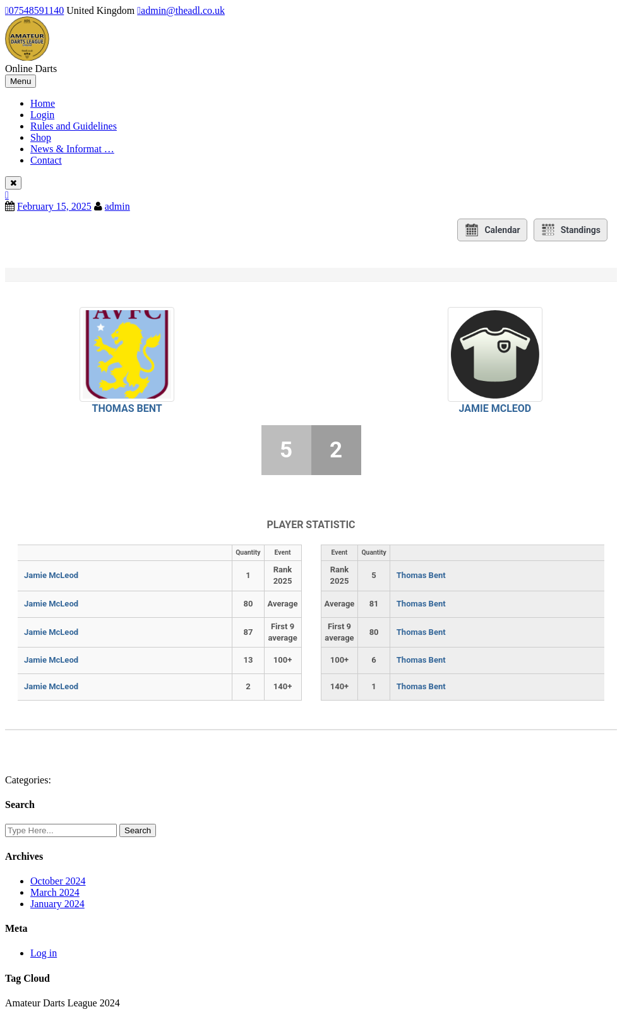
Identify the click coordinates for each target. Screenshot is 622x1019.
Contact (46, 160)
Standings (571, 230)
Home (42, 103)
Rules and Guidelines (73, 126)
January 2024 (57, 903)
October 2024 (58, 881)
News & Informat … (72, 148)
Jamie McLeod (495, 408)
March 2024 (55, 892)
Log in (43, 953)
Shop (40, 137)
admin (117, 206)
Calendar (492, 230)
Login (42, 114)
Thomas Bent (127, 408)
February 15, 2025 (54, 206)
